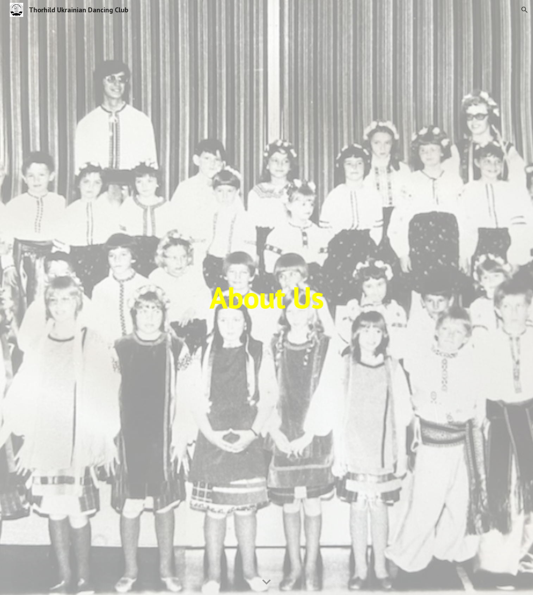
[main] (266, 297)
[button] (524, 9)
